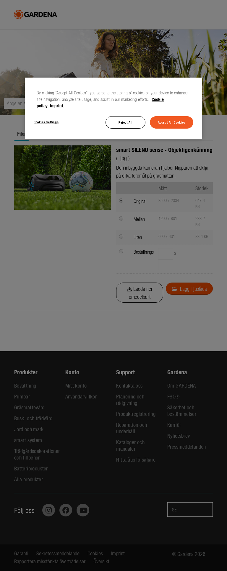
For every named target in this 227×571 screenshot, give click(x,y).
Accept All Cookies (171, 122)
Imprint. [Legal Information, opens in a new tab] (57, 106)
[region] (113, 108)
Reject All (126, 122)
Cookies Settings (46, 121)
